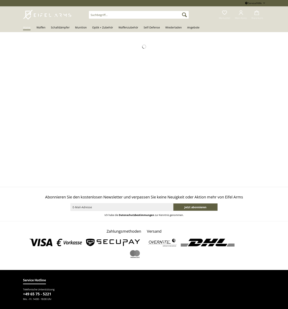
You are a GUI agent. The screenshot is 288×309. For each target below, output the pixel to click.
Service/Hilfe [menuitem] (253, 3)
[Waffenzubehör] (128, 27)
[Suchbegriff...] (139, 15)
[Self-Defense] (152, 27)
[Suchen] (184, 15)
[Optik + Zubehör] (102, 27)
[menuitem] (139, 16)
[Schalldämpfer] (60, 27)
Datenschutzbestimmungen (136, 215)
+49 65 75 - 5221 (37, 294)
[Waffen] (41, 27)
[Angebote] (193, 27)
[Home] (28, 27)
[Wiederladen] (174, 27)
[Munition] (80, 27)
